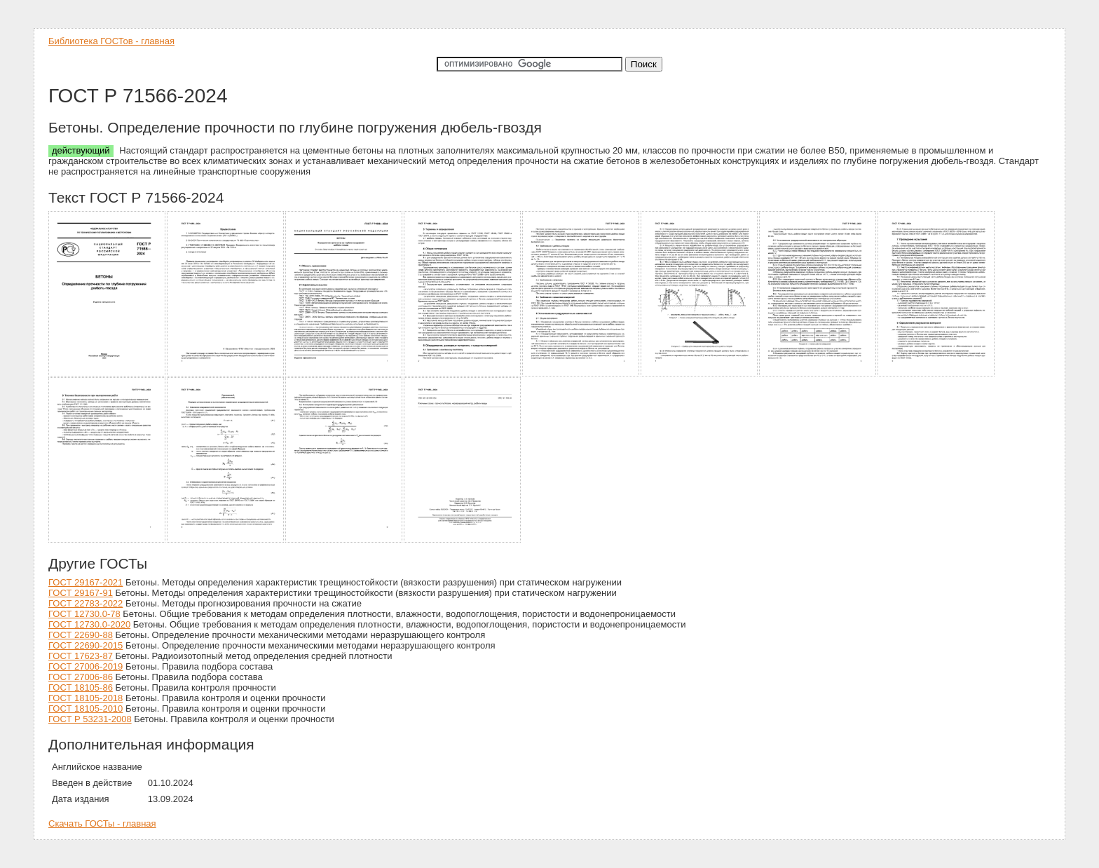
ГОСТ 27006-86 (80, 677)
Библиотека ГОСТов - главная (111, 41)
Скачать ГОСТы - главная (102, 823)
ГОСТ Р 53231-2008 (90, 719)
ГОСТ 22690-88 (80, 635)
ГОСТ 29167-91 (80, 593)
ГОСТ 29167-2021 (85, 582)
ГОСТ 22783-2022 (85, 603)
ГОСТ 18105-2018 (85, 698)
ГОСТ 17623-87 (80, 656)
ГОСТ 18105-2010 (85, 708)
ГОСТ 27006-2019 (85, 666)
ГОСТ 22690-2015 (85, 645)
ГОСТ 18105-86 (80, 687)
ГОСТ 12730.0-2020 (89, 624)
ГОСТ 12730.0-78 (84, 614)
